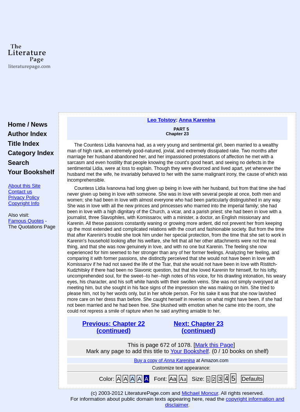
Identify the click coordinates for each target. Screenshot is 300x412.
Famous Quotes (26, 221)
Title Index (21, 143)
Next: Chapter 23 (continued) (198, 327)
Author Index (25, 133)
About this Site (24, 186)
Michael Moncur (200, 393)
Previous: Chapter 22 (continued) (113, 327)
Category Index (29, 152)
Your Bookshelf (29, 171)
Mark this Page (214, 345)
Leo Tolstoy (161, 120)
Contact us (20, 192)
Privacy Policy (23, 197)
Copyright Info (23, 203)
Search (16, 162)
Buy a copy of (164, 360)
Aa (173, 379)
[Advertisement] (177, 56)
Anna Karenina (197, 120)
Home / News (26, 124)
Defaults (252, 379)
